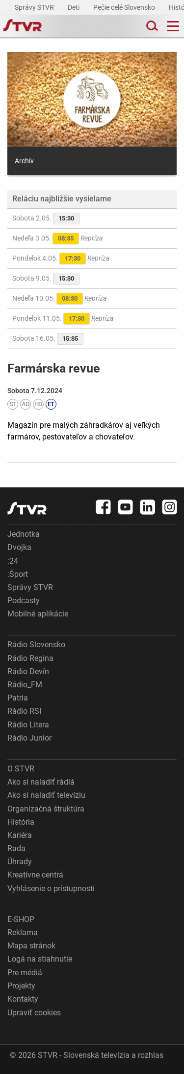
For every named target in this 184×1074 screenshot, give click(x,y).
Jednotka (23, 534)
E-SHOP (20, 919)
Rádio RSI (24, 711)
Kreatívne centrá (35, 874)
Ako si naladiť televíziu (46, 795)
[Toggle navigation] (173, 26)
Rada (16, 848)
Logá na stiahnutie (39, 959)
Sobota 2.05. (45, 218)
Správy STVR (35, 7)
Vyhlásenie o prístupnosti (51, 888)
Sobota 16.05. (47, 339)
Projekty (21, 985)
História (20, 822)
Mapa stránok (31, 945)
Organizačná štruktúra (45, 808)
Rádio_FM (24, 684)
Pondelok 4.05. (60, 258)
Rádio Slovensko (36, 644)
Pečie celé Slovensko (125, 7)
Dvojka (19, 547)
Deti (74, 7)
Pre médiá (24, 972)
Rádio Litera (28, 724)
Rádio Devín (28, 671)
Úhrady (19, 861)
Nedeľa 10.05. (59, 299)
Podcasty (23, 600)
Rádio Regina (30, 658)
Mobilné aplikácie (37, 613)
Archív (24, 161)
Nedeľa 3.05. (57, 238)
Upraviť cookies (34, 1012)
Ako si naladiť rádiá (41, 782)
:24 (12, 561)
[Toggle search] (151, 26)
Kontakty (22, 999)
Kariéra (19, 835)
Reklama (22, 932)
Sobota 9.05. (45, 279)
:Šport (17, 574)
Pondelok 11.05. (62, 319)
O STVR (20, 768)
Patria (17, 697)
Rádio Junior (29, 738)
